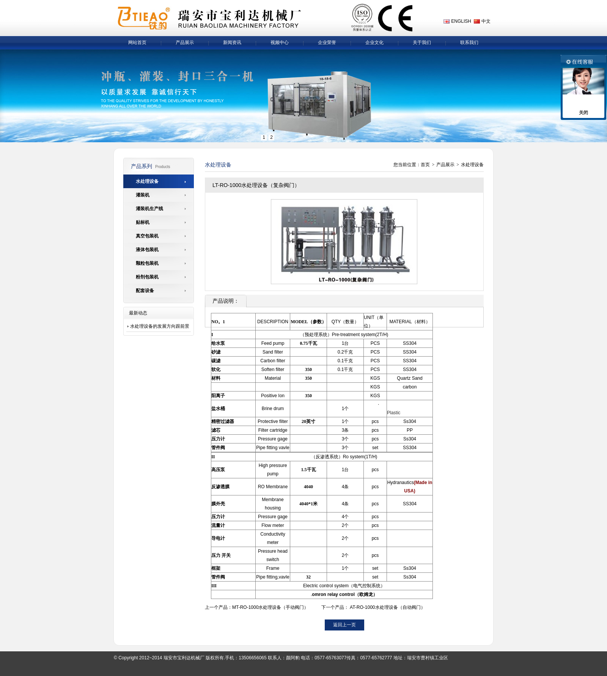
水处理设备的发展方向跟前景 (159, 326)
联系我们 (469, 42)
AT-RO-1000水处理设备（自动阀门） (387, 607)
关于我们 (422, 42)
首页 (425, 164)
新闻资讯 (232, 42)
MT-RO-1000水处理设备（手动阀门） (270, 607)
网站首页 (137, 42)
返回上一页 (344, 624)
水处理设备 (472, 164)
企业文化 (374, 42)
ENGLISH (461, 21)
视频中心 (279, 42)
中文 (486, 21)
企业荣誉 (327, 42)
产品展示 (185, 42)
